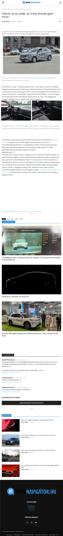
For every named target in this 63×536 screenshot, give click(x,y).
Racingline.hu (31, 506)
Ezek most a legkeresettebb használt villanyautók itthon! (37, 420)
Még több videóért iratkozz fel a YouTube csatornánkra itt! (22, 211)
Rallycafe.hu (31, 508)
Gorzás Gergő (24, 422)
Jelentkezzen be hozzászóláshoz (11, 372)
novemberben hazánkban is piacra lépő (34, 78)
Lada (12, 219)
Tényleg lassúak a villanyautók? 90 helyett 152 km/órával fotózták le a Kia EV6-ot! (31, 258)
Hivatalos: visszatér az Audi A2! (15, 296)
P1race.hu (31, 510)
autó (8, 219)
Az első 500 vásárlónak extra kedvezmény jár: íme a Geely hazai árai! (30, 334)
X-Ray (21, 219)
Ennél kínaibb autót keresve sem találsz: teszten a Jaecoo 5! (38, 435)
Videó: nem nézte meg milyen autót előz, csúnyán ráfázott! (38, 450)
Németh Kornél (25, 437)
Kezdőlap (4, 9)
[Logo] (31, 2)
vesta (16, 219)
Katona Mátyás (6, 21)
